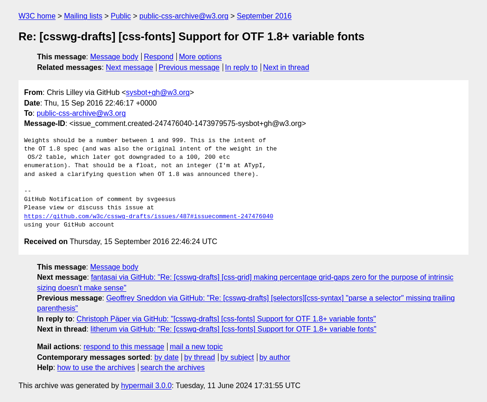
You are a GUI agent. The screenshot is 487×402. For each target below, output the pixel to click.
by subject (237, 357)
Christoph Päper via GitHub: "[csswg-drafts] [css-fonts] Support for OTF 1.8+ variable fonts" (226, 319)
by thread (199, 357)
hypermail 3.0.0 (146, 385)
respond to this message (123, 347)
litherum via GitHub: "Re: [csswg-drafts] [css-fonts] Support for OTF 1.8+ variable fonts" (233, 329)
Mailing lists (83, 16)
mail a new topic (196, 347)
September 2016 (264, 16)
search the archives (173, 367)
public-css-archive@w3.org (183, 16)
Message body (114, 57)
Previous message (189, 67)
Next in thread (286, 67)
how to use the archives (96, 367)
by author (274, 357)
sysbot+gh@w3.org (158, 92)
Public (121, 16)
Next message (129, 67)
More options (200, 57)
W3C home (37, 16)
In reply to (241, 67)
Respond (159, 57)
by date (166, 357)
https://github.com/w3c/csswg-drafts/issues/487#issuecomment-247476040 (148, 217)
